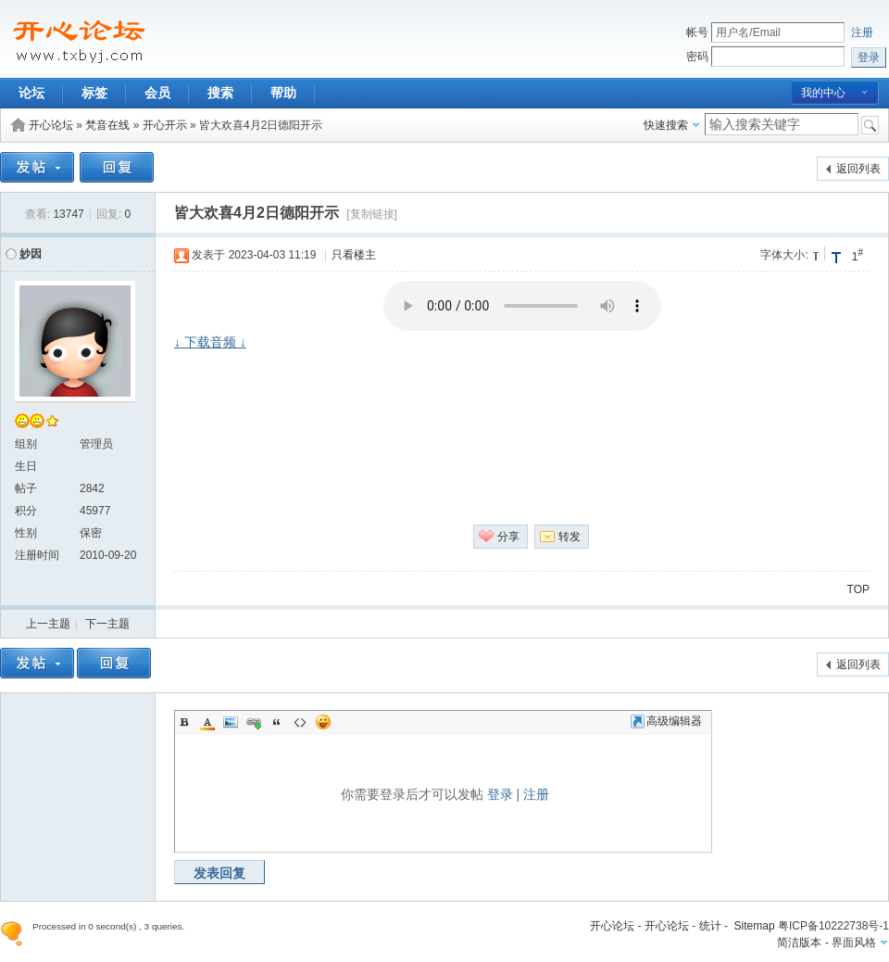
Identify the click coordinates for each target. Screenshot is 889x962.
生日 (26, 466)
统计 (710, 925)
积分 (26, 510)
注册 (862, 32)
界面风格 (854, 942)
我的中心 (823, 92)
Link (253, 722)
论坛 (31, 92)
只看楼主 (354, 254)
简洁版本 (799, 942)
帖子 (26, 488)
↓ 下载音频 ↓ (210, 342)
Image (230, 722)
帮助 (283, 92)
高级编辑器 (666, 721)
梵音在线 (107, 125)
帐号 (697, 32)
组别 (26, 443)
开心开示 (165, 125)
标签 (94, 92)
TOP (858, 589)
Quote (277, 722)
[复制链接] (371, 214)
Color (207, 722)
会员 (157, 92)
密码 (697, 56)
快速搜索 (666, 125)
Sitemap (754, 925)
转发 (569, 536)
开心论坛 (51, 125)
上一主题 (48, 623)
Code (300, 722)
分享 (508, 536)
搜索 (220, 92)
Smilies (323, 722)
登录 (500, 794)
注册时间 (37, 555)
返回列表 (858, 168)
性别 (26, 532)
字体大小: (784, 254)
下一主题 (107, 623)
